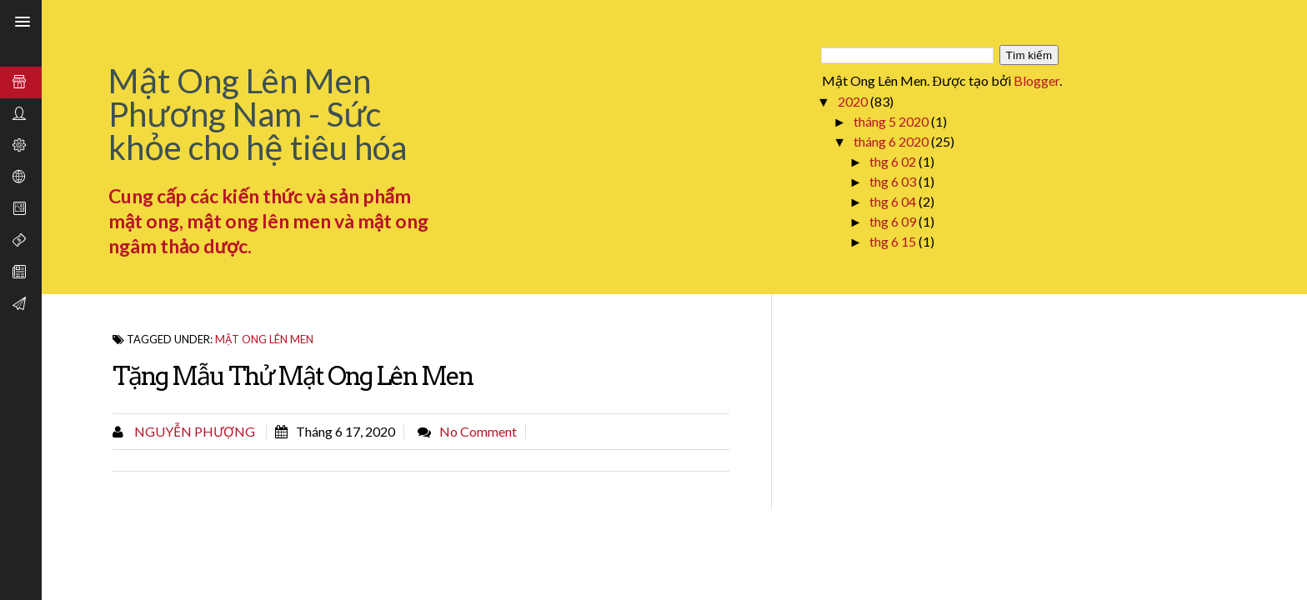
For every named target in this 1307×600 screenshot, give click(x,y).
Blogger (1036, 80)
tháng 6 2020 (892, 141)
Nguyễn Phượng (193, 431)
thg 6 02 (894, 161)
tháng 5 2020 (892, 121)
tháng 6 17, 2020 (345, 431)
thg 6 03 (894, 181)
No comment (478, 431)
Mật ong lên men (264, 339)
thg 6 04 (894, 201)
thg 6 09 (894, 221)
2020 (854, 101)
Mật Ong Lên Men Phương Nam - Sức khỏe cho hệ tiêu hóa (257, 114)
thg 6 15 (894, 241)
